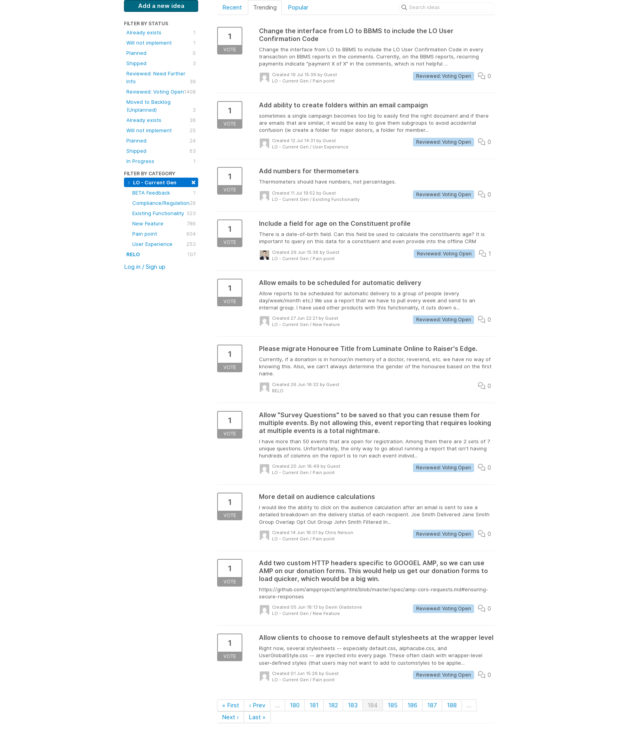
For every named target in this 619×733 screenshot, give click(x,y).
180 (295, 705)
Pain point (164, 234)
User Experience (164, 244)
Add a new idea (161, 5)
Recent (232, 7)
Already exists (161, 32)
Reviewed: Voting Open (161, 92)
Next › (230, 717)
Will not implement (161, 43)
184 (373, 705)
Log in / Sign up (144, 266)
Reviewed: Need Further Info (161, 77)
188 (452, 705)
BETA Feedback (164, 193)
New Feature (164, 223)
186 (412, 705)
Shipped (161, 63)
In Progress (161, 161)
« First (230, 705)
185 (393, 705)
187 (432, 705)
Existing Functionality (164, 213)
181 (314, 705)
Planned (161, 53)
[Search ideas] (447, 7)
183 (353, 705)
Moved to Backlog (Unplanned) (161, 106)
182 (333, 705)
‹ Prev (257, 705)
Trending (265, 7)
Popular (298, 7)
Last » (257, 717)
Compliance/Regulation (164, 203)
